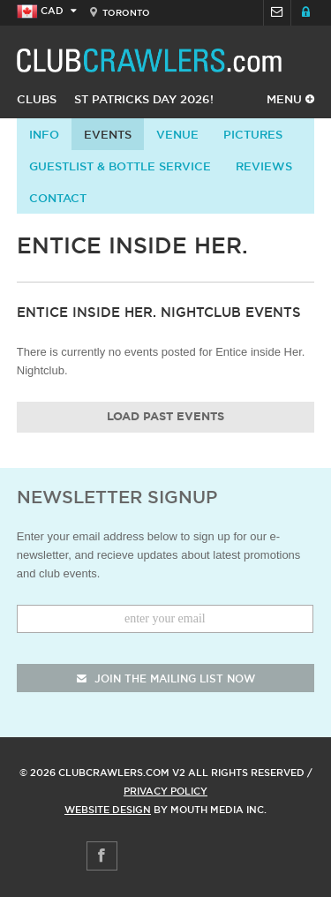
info (44, 134)
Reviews (264, 166)
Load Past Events (165, 417)
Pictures (252, 134)
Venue (177, 134)
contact (58, 198)
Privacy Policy (165, 791)
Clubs (36, 99)
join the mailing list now (166, 678)
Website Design (107, 809)
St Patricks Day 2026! (144, 99)
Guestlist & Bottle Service (120, 166)
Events (108, 134)
